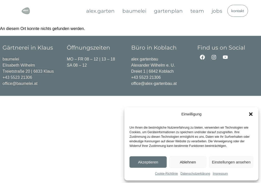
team (197, 11)
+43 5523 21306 (17, 77)
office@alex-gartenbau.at (154, 83)
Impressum (220, 173)
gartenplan (168, 11)
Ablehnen (188, 162)
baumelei (134, 11)
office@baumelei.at (20, 83)
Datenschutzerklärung (195, 173)
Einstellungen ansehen (231, 162)
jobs (217, 11)
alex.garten (100, 11)
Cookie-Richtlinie (166, 173)
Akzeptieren (148, 162)
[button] (250, 114)
